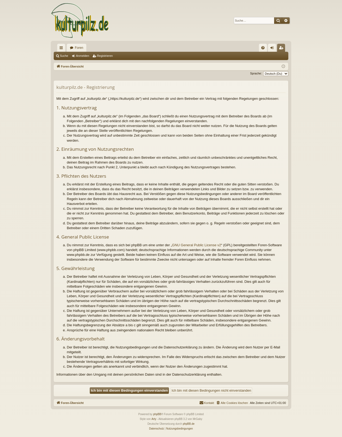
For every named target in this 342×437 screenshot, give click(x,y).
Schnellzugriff (62, 49)
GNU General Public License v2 (196, 245)
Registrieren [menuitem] (282, 49)
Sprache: (256, 73)
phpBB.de (189, 423)
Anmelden (82, 55)
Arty (153, 419)
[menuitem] (263, 48)
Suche (64, 55)
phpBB (157, 414)
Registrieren (105, 55)
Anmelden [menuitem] (273, 49)
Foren (79, 48)
